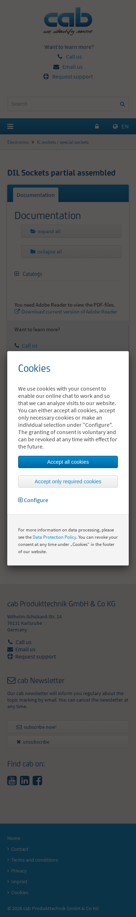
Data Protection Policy (54, 537)
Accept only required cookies (68, 481)
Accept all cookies (68, 462)
